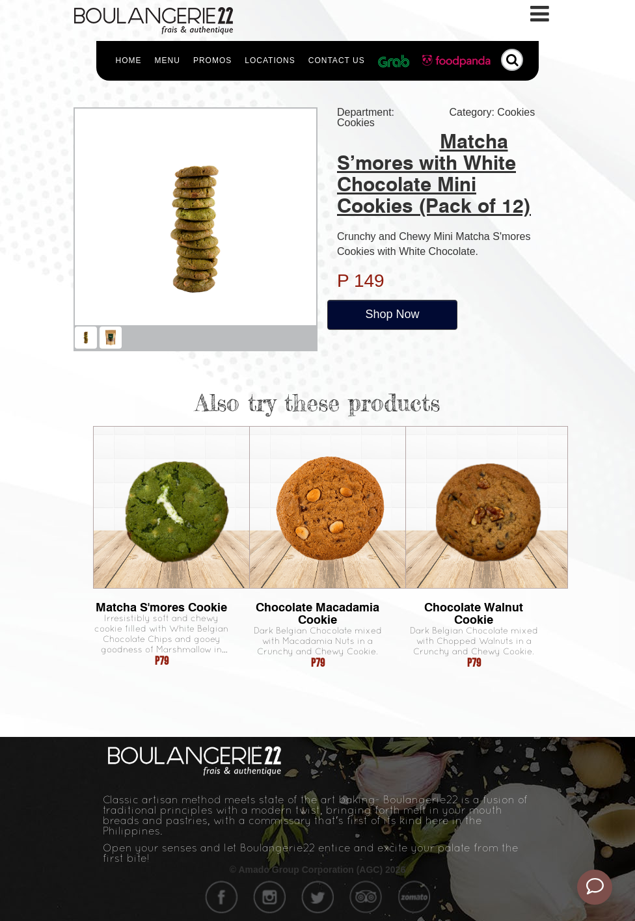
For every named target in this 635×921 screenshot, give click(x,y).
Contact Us (336, 60)
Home (129, 60)
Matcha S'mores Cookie (161, 607)
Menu (167, 60)
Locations (270, 60)
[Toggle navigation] (540, 14)
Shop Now (392, 314)
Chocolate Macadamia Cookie (317, 613)
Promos (212, 60)
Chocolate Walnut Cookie (473, 613)
